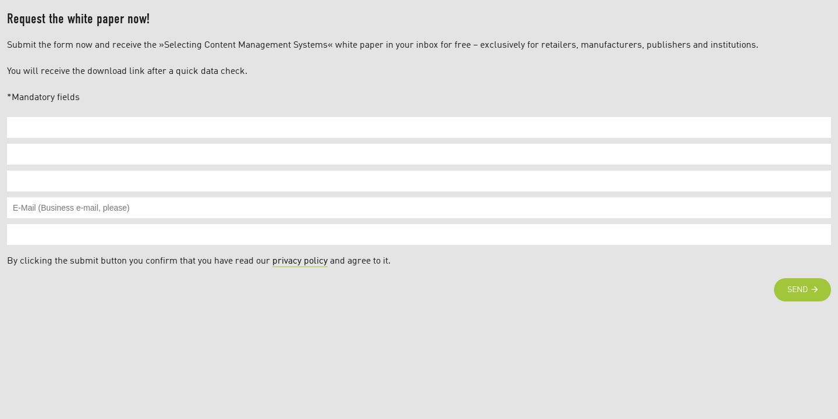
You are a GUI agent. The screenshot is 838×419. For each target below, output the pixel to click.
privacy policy (300, 261)
